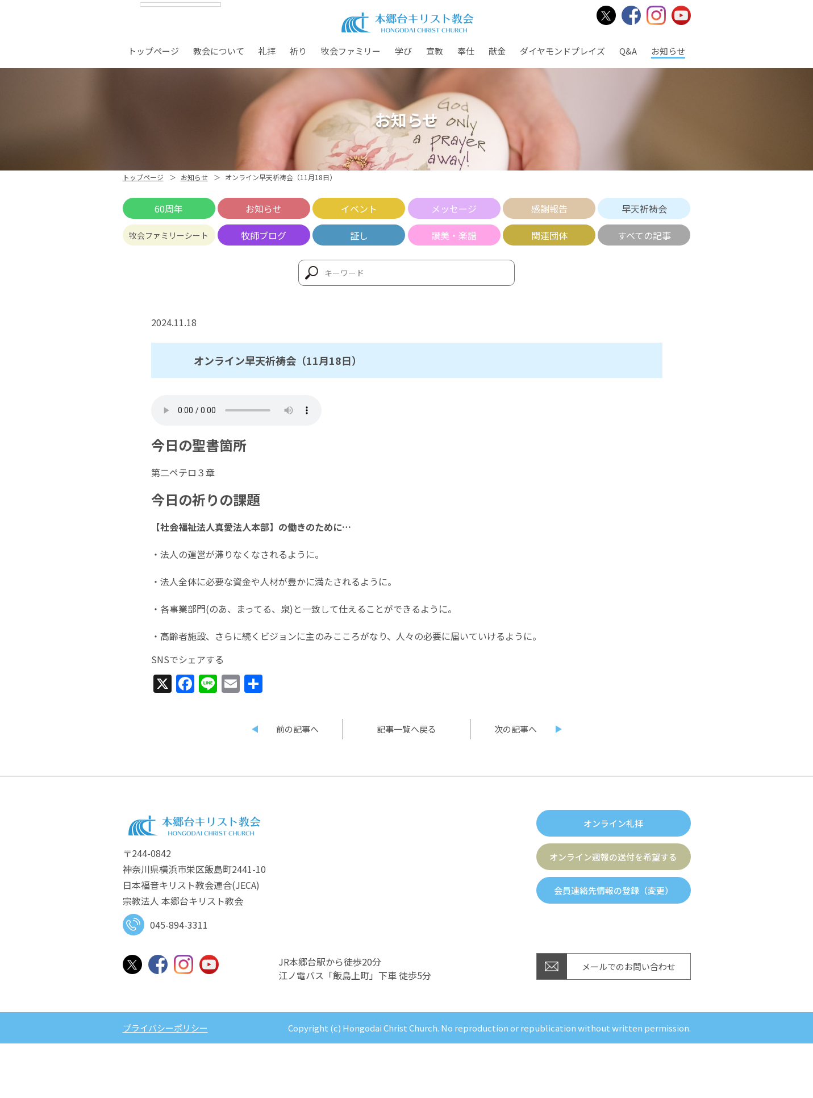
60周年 (169, 208)
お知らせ (668, 51)
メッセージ (454, 208)
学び (403, 51)
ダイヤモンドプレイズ (562, 51)
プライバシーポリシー (165, 1028)
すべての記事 (644, 235)
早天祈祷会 (644, 208)
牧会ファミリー (351, 51)
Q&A (628, 51)
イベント (359, 208)
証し (359, 235)
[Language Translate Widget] (180, 4)
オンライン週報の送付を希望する (613, 857)
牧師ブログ (263, 235)
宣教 (434, 51)
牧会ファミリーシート (169, 235)
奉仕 (465, 51)
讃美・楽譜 (454, 235)
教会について (218, 51)
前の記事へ (297, 729)
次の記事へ (515, 729)
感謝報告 (549, 208)
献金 (497, 51)
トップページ (153, 51)
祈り (298, 51)
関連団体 (549, 235)
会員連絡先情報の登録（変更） (613, 890)
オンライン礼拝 (613, 823)
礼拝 (267, 51)
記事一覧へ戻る (406, 729)
